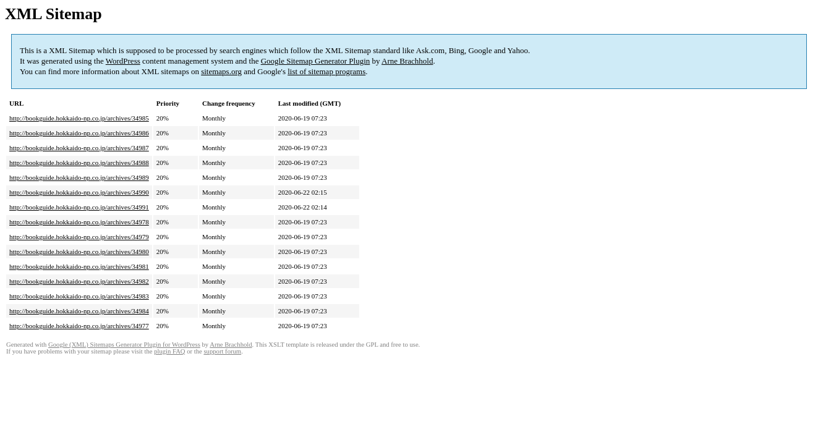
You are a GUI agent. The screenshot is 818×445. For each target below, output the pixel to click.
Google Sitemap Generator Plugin (315, 61)
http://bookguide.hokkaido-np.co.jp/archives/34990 (79, 192)
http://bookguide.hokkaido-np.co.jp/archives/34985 (79, 118)
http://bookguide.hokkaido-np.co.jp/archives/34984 (79, 311)
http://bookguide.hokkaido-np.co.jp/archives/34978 (79, 222)
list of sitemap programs (326, 71)
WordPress (123, 61)
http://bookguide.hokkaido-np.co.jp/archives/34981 (79, 266)
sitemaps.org (221, 71)
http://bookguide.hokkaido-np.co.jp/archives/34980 (79, 251)
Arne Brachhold (407, 61)
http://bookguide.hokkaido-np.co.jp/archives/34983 (79, 296)
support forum (222, 351)
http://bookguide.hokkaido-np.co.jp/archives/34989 (79, 177)
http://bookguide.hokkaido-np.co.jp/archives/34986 (79, 133)
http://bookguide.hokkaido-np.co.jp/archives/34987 (79, 147)
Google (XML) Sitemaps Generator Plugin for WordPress (124, 344)
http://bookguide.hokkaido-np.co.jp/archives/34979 (79, 236)
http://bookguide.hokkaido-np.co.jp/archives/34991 (79, 207)
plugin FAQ (169, 351)
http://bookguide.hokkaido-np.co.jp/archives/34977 (79, 325)
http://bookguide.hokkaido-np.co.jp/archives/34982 (79, 281)
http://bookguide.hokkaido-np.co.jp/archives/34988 (79, 162)
